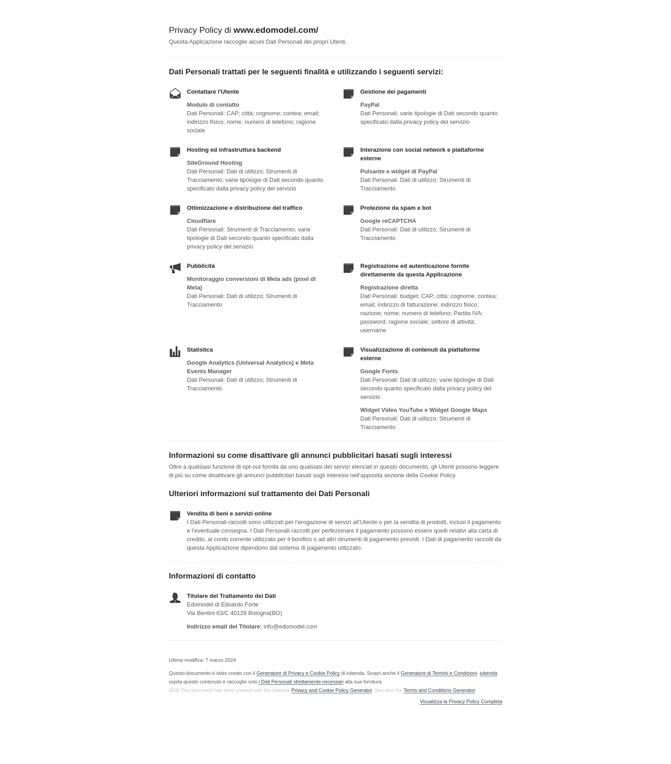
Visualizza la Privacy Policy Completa (461, 701)
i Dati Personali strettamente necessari (300, 681)
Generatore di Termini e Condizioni (439, 673)
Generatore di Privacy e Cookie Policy (298, 673)
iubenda (488, 673)
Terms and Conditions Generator (439, 690)
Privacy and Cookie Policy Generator (331, 690)
